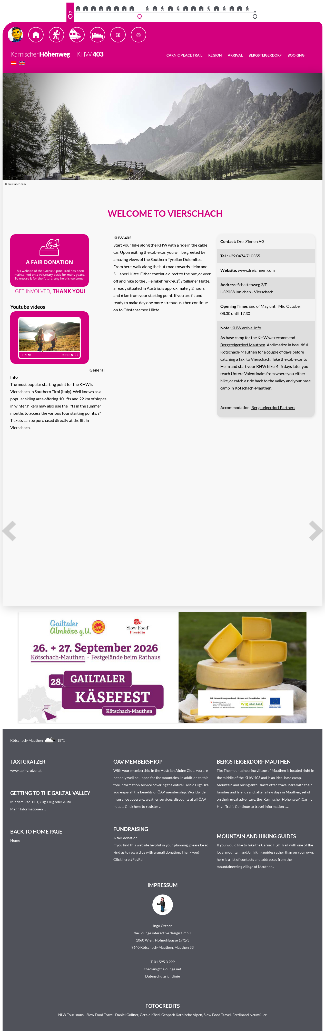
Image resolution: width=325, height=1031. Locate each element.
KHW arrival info (246, 327)
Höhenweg (54, 54)
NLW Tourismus (71, 1014)
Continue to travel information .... (261, 806)
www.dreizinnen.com (256, 270)
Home (15, 840)
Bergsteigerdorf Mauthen (242, 344)
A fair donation (125, 838)
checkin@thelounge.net (162, 969)
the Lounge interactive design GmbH (162, 933)
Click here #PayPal (128, 859)
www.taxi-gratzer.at (26, 770)
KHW (81, 54)
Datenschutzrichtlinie (162, 976)
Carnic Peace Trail (184, 55)
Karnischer (24, 54)
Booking (296, 55)
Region (215, 55)
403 (98, 54)
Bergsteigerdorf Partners (273, 407)
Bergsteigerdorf (265, 55)
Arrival (235, 55)
